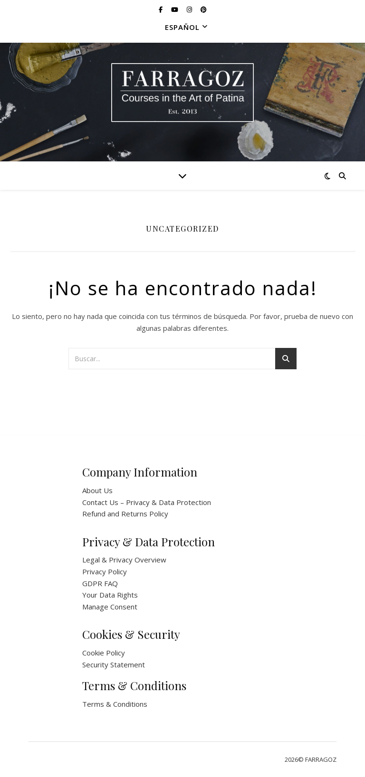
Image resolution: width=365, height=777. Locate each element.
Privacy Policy (104, 571)
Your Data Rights (110, 594)
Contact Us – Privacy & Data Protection (146, 502)
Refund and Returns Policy (125, 513)
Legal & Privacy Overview (124, 559)
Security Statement (113, 664)
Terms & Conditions (114, 704)
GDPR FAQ (100, 583)
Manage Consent (109, 606)
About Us (97, 490)
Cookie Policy (103, 652)
